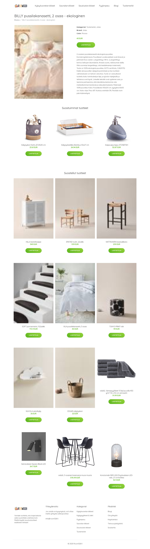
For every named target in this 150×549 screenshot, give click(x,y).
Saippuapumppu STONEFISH (116, 146)
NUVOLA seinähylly (33, 413)
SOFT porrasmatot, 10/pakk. (33, 328)
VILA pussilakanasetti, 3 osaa (75, 328)
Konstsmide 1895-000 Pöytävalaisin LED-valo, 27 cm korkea (116, 478)
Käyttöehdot (112, 521)
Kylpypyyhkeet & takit (85, 517)
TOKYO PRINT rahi (116, 328)
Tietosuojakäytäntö (115, 525)
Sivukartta (111, 529)
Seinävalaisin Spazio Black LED (33, 465)
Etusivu (17, 21)
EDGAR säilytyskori (75, 413)
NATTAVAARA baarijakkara (116, 243)
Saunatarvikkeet (66, 6)
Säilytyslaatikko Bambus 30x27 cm (75, 146)
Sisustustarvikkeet (87, 6)
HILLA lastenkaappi (33, 243)
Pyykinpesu (104, 6)
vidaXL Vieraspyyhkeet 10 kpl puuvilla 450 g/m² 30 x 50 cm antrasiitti (116, 393)
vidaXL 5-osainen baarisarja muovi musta (75, 477)
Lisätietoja (86, 46)
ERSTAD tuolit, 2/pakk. (75, 243)
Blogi (116, 6)
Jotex (98, 29)
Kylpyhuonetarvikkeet (45, 6)
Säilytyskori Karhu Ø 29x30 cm (33, 146)
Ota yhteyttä (112, 517)
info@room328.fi (52, 520)
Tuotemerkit (128, 6)
